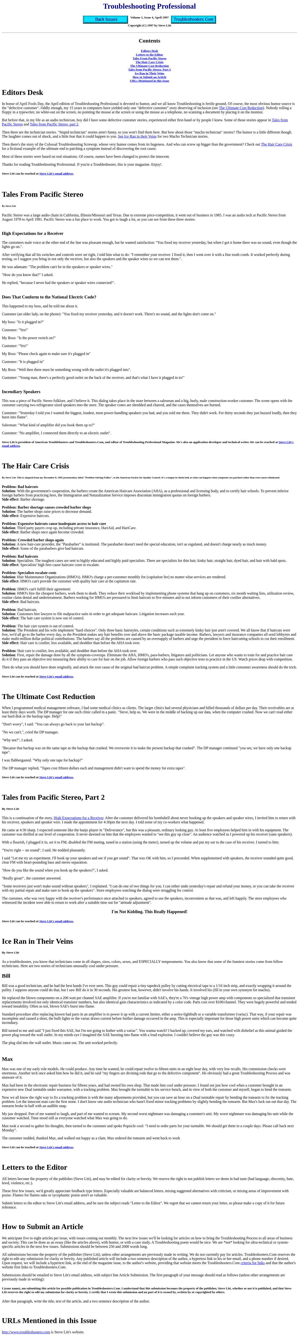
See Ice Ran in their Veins (137, 136)
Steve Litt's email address (56, 173)
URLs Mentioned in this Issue (149, 81)
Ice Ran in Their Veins (149, 73)
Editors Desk (149, 51)
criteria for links (253, 1263)
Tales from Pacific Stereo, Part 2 (149, 69)
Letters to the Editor (149, 54)
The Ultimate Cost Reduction (149, 66)
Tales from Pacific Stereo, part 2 (54, 124)
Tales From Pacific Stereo (150, 58)
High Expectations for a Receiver (78, 818)
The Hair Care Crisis (149, 62)
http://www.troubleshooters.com (26, 1332)
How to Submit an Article (149, 77)
